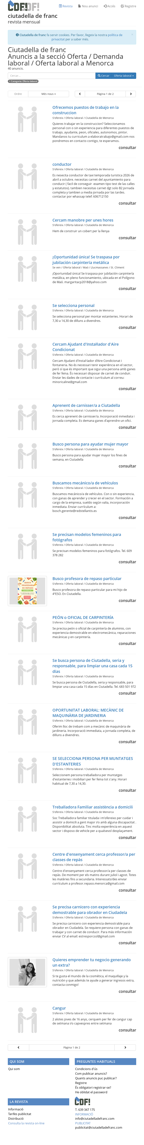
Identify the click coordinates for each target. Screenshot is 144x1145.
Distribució (16, 1119)
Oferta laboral (125, 75)
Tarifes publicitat (19, 1114)
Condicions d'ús (86, 1069)
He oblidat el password (91, 1092)
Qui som (14, 1069)
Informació (15, 1109)
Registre (128, 6)
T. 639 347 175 (85, 1110)
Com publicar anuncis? (91, 1074)
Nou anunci (88, 6)
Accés (109, 6)
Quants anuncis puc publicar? (96, 1078)
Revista (66, 6)
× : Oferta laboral (23, 81)
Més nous (48, 94)
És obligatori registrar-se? (93, 1087)
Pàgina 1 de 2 (105, 94)
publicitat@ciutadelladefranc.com (98, 1127)
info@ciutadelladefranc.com (94, 1119)
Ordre (18, 94)
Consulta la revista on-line (26, 1123)
